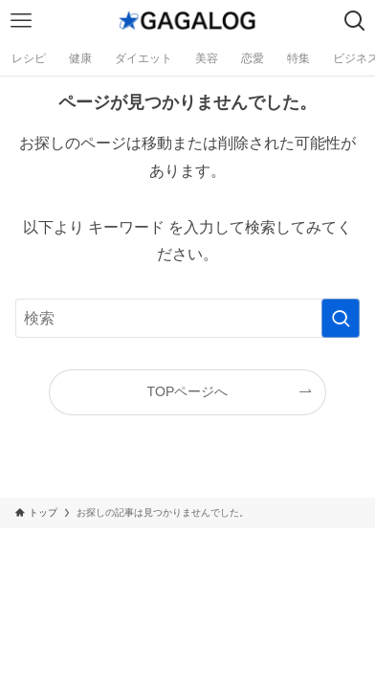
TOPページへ (188, 391)
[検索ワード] (188, 318)
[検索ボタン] (354, 20)
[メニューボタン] (20, 20)
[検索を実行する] (340, 318)
